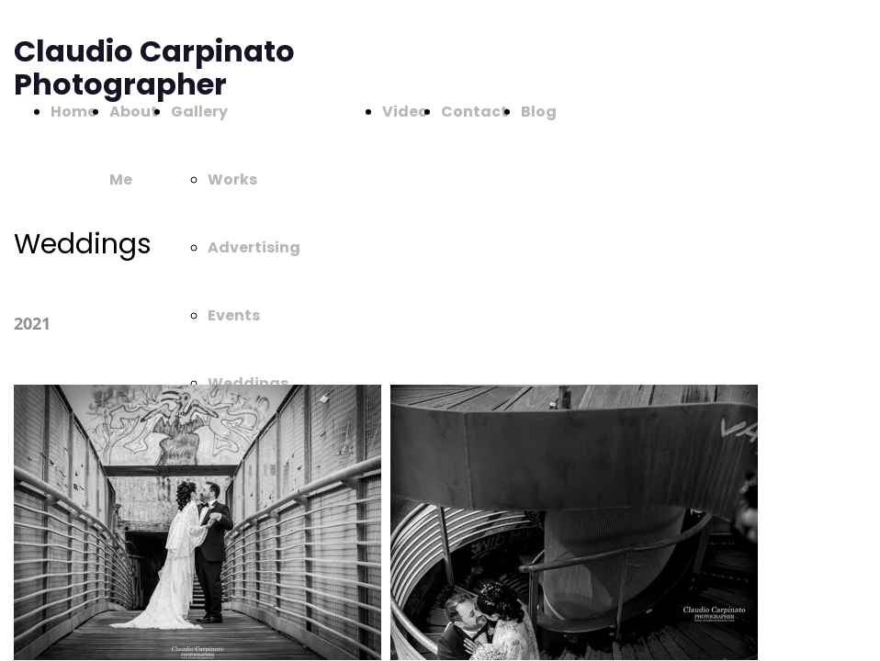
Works (232, 179)
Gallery (199, 111)
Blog (539, 111)
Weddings (248, 383)
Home (73, 111)
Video (405, 111)
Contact (474, 111)
